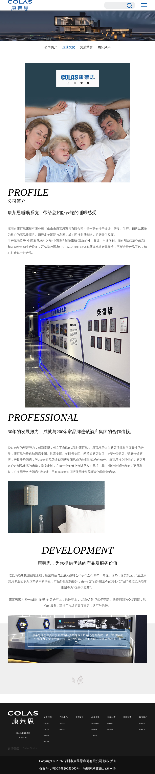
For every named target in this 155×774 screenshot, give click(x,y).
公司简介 (50, 47)
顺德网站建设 (92, 768)
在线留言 (142, 729)
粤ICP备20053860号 (66, 768)
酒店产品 (62, 723)
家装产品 (62, 729)
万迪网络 (109, 768)
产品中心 (64, 717)
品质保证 (94, 729)
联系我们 (143, 717)
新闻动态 (111, 717)
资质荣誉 (86, 47)
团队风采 (104, 47)
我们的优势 (94, 723)
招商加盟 (127, 717)
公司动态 (110, 723)
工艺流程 (94, 735)
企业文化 (68, 47)
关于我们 (48, 717)
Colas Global (30, 748)
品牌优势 (95, 717)
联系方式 (142, 723)
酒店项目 (79, 717)
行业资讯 (110, 729)
